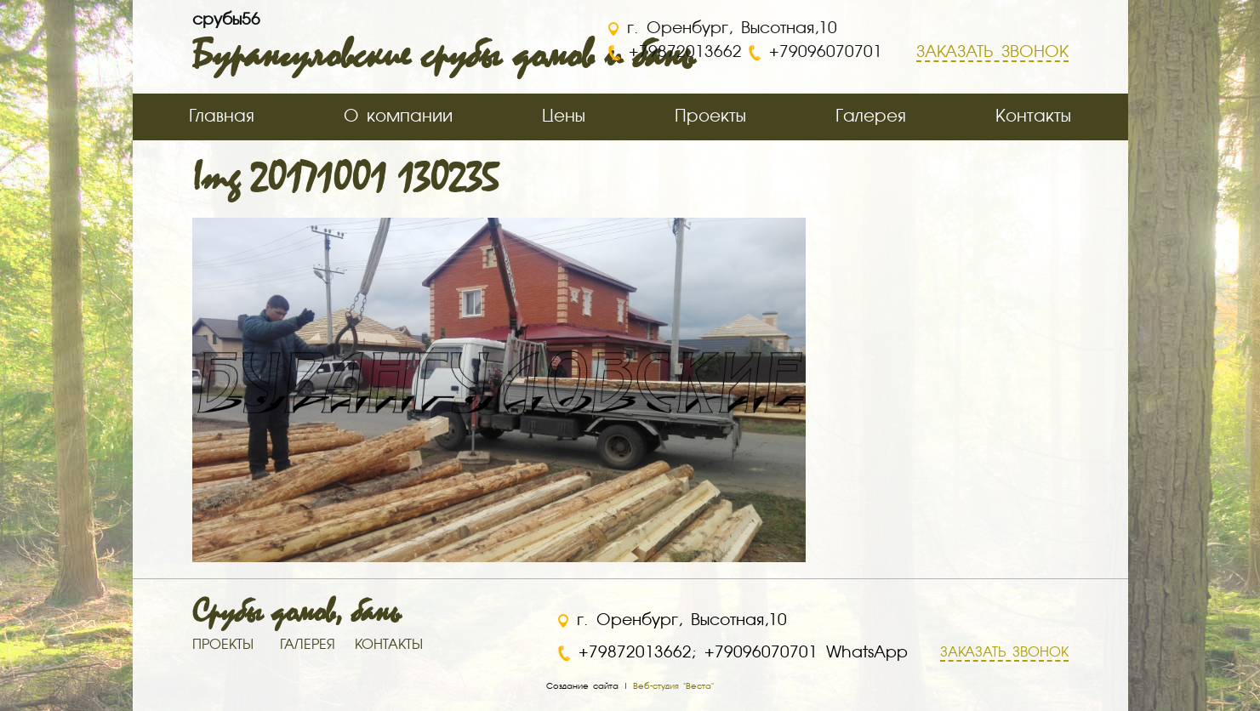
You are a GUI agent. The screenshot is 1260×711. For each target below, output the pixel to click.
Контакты (1033, 117)
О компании (398, 117)
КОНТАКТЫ (389, 645)
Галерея (870, 117)
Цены (563, 117)
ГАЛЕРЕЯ (307, 645)
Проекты (710, 117)
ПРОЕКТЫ (223, 645)
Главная (221, 117)
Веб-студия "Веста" (673, 686)
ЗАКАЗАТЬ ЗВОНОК (1004, 653)
